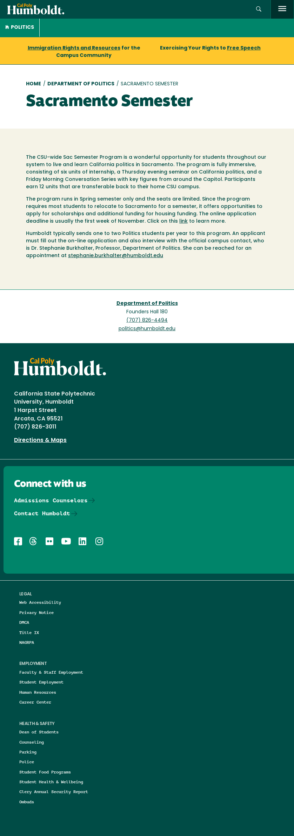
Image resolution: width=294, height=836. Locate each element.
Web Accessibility (40, 602)
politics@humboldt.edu (147, 329)
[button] (258, 9)
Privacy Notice (36, 612)
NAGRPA (26, 642)
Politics (19, 27)
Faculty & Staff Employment (51, 672)
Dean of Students (39, 731)
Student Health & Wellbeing (51, 781)
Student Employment (41, 682)
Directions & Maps (40, 440)
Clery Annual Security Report (53, 791)
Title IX (29, 632)
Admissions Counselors (51, 500)
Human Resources (37, 692)
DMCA (24, 622)
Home (33, 84)
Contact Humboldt (42, 513)
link (183, 221)
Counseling (31, 742)
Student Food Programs (45, 772)
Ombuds (26, 801)
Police (26, 761)
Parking (27, 752)
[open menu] (282, 9)
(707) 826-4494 (147, 320)
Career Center (35, 702)
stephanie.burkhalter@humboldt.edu (115, 256)
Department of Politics (80, 84)
